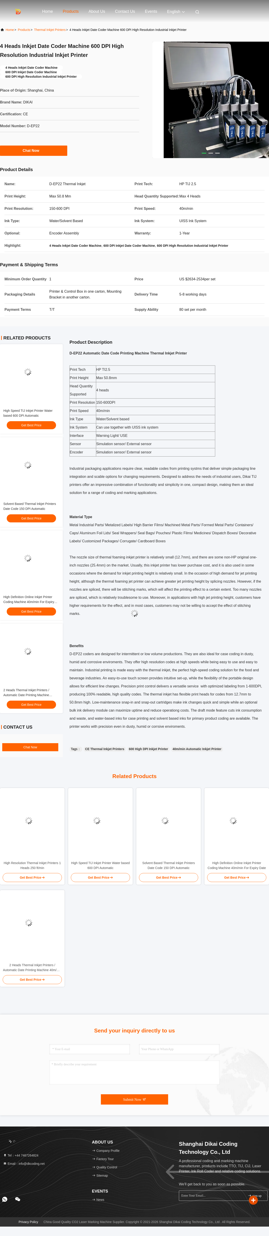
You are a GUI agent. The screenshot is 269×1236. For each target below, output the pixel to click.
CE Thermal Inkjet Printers (104, 749)
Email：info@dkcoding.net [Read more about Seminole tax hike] (24, 1163)
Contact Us (125, 11)
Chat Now (34, 150)
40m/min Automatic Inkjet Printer (197, 749)
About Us (97, 11)
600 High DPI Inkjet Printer (148, 749)
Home (47, 11)
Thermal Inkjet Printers (50, 30)
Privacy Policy (28, 1222)
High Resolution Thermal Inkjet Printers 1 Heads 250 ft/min (32, 865)
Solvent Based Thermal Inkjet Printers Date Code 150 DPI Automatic (168, 865)
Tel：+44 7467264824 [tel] (20, 1155)
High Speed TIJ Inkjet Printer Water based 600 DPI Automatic (100, 865)
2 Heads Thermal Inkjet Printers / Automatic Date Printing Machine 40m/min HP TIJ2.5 (26, 695)
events (151, 11)
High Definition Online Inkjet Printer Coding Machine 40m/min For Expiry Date (28, 602)
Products (71, 11)
